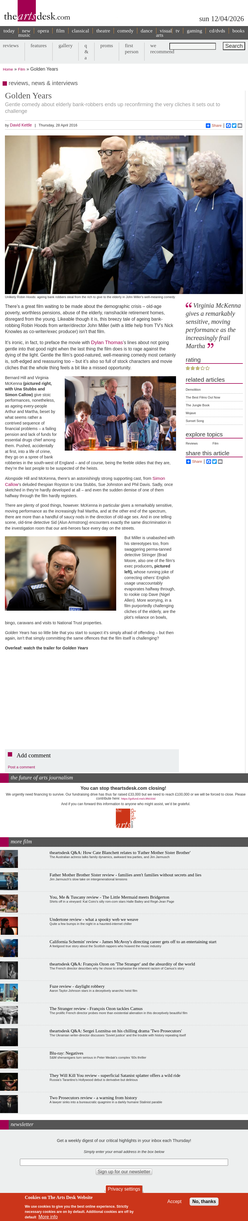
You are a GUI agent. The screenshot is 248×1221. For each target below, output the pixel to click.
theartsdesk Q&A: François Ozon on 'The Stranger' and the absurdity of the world (122, 963)
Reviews (192, 443)
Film (21, 69)
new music (24, 33)
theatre (103, 31)
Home (8, 69)
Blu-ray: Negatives (67, 1053)
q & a (86, 51)
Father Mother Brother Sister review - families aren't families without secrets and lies (125, 874)
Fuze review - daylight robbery (77, 986)
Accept (174, 1201)
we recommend (162, 48)
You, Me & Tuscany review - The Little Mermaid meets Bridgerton (109, 897)
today (9, 31)
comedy (125, 31)
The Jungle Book (198, 405)
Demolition (193, 389)
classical (80, 31)
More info (48, 1216)
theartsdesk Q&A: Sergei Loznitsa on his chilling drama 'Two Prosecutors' (116, 1030)
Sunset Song (195, 421)
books (238, 31)
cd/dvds (217, 31)
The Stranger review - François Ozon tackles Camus (96, 1008)
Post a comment (21, 767)
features (39, 45)
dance (147, 31)
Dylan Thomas (107, 342)
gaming (194, 31)
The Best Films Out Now (203, 397)
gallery (65, 45)
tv (178, 31)
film (60, 31)
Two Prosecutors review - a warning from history (93, 1097)
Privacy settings (124, 1189)
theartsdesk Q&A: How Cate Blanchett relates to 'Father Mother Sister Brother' (120, 852)
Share (214, 125)
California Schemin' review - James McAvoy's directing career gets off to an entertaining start (133, 941)
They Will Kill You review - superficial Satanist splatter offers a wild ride (115, 1075)
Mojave (191, 413)
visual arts (164, 33)
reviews (11, 45)
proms (106, 45)
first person (131, 48)
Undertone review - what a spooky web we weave (94, 919)
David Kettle (21, 125)
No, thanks (204, 1201)
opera (43, 31)
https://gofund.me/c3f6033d (138, 798)
